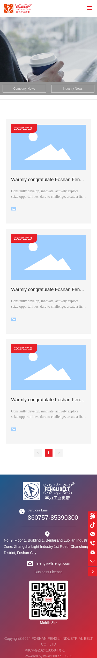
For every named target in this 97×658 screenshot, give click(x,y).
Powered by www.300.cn (43, 656)
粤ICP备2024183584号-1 (45, 650)
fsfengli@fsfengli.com (53, 563)
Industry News (73, 88)
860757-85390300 (53, 517)
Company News (24, 88)
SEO (68, 656)
